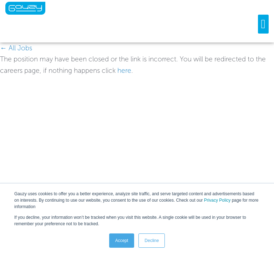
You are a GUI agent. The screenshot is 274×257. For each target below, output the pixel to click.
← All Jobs (16, 48)
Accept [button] (121, 240)
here (124, 70)
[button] (263, 24)
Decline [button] (151, 240)
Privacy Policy (217, 200)
